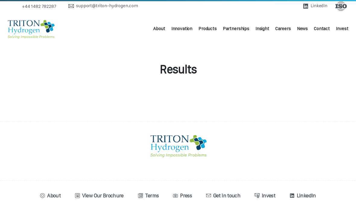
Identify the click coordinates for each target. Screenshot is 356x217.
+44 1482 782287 (39, 6)
